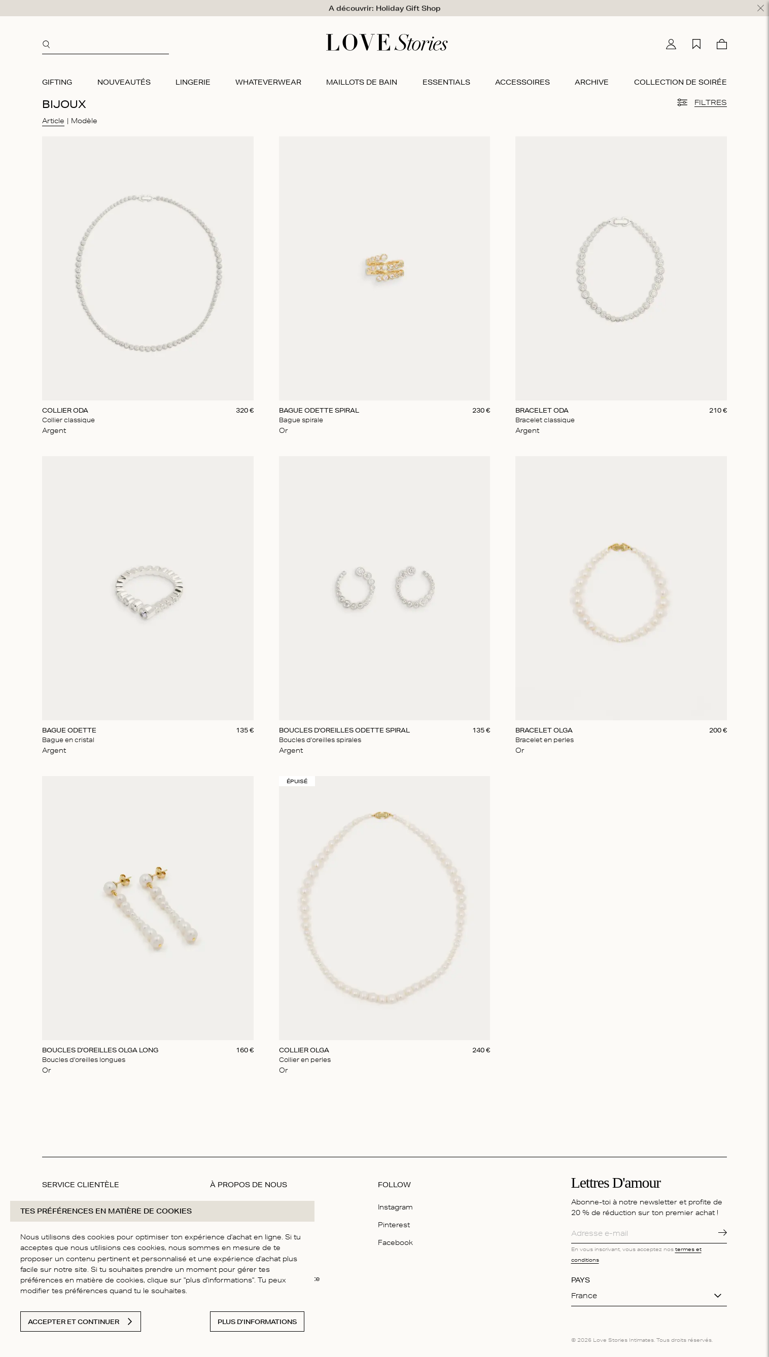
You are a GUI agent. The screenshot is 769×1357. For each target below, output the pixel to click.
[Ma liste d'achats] (696, 40)
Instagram (395, 1202)
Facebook (395, 1238)
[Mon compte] (671, 40)
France (584, 1291)
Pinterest (394, 1220)
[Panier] (722, 40)
